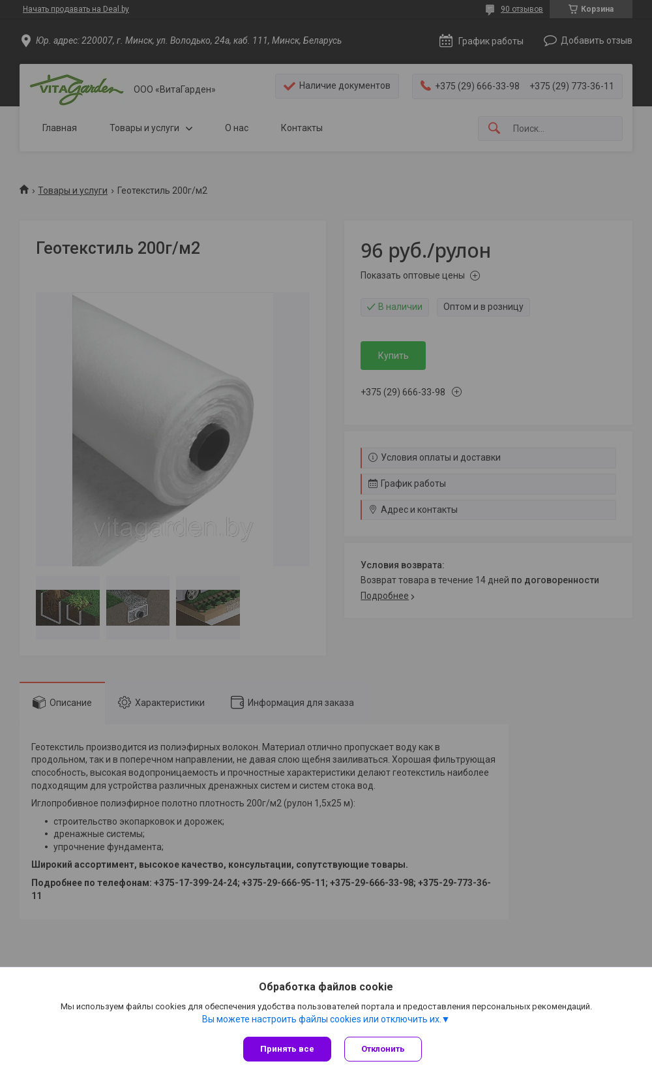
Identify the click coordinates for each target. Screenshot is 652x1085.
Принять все (287, 1049)
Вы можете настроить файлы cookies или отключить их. (321, 1019)
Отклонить (383, 1049)
